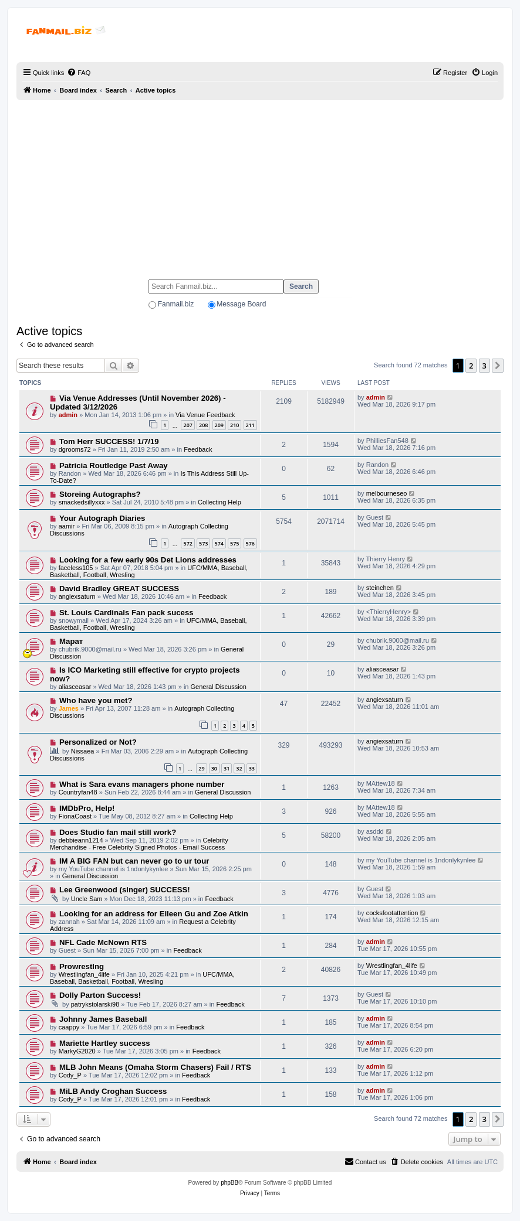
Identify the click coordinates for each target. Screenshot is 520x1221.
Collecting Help (219, 502)
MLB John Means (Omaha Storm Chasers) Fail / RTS (155, 1067)
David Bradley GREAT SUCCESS (119, 588)
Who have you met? (96, 700)
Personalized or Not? (98, 742)
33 (252, 768)
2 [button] (471, 365)
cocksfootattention (392, 912)
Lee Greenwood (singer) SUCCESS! (124, 889)
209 (219, 425)
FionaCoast (75, 816)
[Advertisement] (260, 185)
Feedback (198, 449)
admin (68, 414)
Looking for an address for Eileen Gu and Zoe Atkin (153, 913)
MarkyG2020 (77, 1051)
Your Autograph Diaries (102, 518)
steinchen (380, 587)
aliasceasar (75, 686)
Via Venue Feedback (205, 414)
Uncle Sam (87, 898)
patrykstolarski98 (95, 1004)
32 (239, 768)
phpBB (229, 1182)
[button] (498, 366)
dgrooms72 (75, 449)
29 (201, 768)
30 (214, 768)
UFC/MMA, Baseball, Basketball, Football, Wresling (142, 978)
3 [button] (484, 365)
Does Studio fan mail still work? (117, 832)
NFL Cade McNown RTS (103, 942)
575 (234, 543)
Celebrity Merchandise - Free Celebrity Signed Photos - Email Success (139, 844)
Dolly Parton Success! (100, 995)
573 (203, 543)
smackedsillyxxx (82, 502)
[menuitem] (78, 73)
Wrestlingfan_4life (84, 974)
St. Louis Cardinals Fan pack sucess (126, 612)
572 (187, 543)
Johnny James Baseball (103, 1019)
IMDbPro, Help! (87, 808)
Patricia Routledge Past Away (113, 465)
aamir (67, 526)
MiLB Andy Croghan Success (113, 1091)
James (69, 708)
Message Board (241, 304)
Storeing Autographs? (100, 494)
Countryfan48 (78, 792)
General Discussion (219, 686)
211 (250, 425)
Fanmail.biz (176, 304)
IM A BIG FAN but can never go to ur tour (134, 861)
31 (226, 768)
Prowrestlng (81, 966)
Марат (71, 641)
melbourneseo (386, 493)
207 (187, 425)
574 (219, 543)
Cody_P (70, 1075)
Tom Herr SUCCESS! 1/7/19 (109, 441)
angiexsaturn (77, 596)
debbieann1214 (81, 840)
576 (250, 543)
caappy (69, 1027)
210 (234, 425)
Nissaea (82, 751)
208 (203, 425)
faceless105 (76, 567)
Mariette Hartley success (104, 1043)
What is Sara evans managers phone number (141, 784)
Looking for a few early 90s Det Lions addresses (148, 559)
